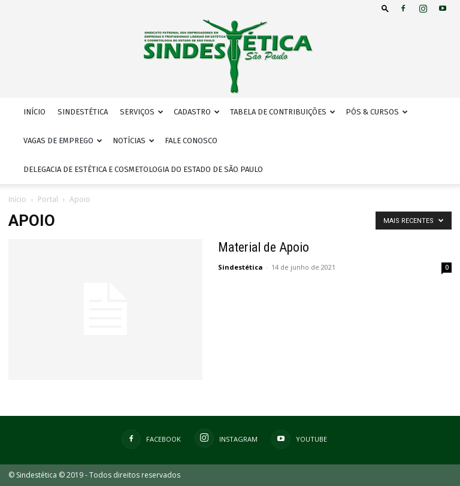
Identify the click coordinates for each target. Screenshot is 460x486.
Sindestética (83, 111)
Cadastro (197, 111)
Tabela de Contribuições (282, 111)
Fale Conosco (191, 140)
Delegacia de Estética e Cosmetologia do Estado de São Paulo (143, 169)
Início (34, 111)
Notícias (134, 140)
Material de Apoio (263, 247)
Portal (48, 199)
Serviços (142, 111)
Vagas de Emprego (62, 140)
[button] (385, 8)
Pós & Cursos (377, 111)
